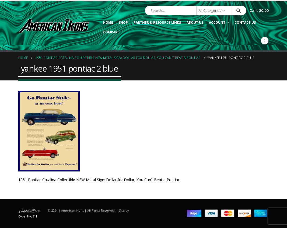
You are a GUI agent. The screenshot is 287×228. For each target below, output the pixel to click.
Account (217, 22)
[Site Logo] (53, 26)
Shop (123, 22)
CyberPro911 (27, 216)
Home (108, 22)
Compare (111, 32)
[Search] (238, 10)
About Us (195, 22)
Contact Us (245, 22)
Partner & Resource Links (157, 22)
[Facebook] (264, 40)
